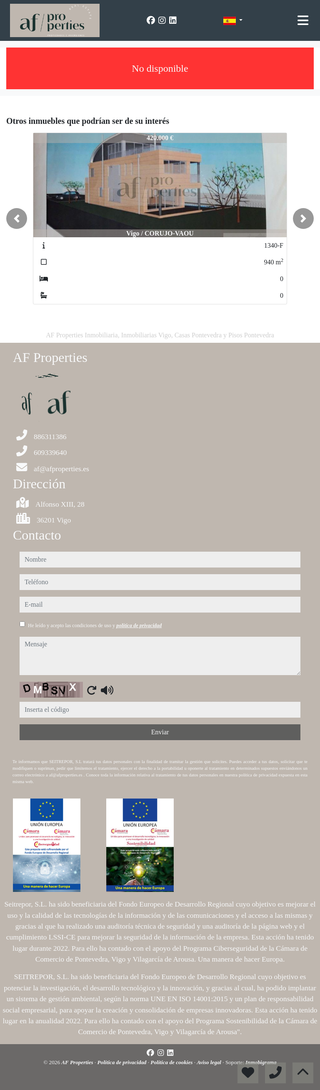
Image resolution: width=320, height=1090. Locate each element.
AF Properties (78, 1062)
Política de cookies (172, 1062)
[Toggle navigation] (302, 20)
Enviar (160, 732)
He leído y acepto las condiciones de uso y (95, 625)
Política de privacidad (123, 1062)
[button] (16, 218)
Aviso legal (209, 1062)
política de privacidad (139, 625)
